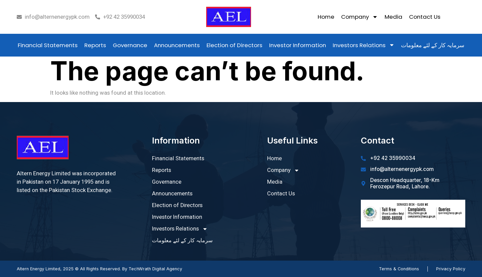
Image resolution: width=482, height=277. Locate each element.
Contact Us (424, 17)
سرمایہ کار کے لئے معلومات (432, 45)
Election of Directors (234, 45)
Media (393, 17)
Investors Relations (364, 45)
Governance (130, 45)
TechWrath (140, 268)
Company (359, 17)
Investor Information (297, 45)
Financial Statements (48, 45)
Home (326, 17)
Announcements (177, 45)
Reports (95, 45)
